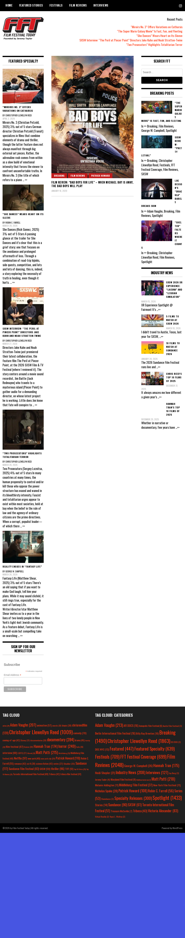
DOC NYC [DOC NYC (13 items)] (102, 749)
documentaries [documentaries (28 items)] (38, 740)
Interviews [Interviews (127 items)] (157, 772)
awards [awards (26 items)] (56, 725)
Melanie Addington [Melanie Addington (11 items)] (106, 785)
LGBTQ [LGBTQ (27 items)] (22, 753)
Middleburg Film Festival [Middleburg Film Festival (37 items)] (136, 784)
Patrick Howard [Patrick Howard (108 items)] (133, 790)
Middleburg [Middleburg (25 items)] (64, 753)
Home (9, 5)
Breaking (59, 175)
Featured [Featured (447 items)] (122, 748)
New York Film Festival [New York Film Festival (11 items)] (167, 785)
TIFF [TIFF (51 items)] (69, 769)
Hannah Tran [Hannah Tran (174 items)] (46, 746)
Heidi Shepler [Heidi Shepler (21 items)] (105, 773)
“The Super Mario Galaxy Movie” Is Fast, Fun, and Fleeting (149, 31)
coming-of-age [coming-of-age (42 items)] (11, 740)
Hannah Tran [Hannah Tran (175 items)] (166, 765)
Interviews (100, 5)
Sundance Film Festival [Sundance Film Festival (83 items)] (24, 769)
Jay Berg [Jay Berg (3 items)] (174, 773)
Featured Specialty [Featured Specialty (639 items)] (154, 748)
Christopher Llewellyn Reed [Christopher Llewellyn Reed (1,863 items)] (139, 740)
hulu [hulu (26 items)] (79, 747)
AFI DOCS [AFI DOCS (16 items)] (131, 725)
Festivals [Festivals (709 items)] (107, 756)
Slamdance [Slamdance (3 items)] (107, 799)
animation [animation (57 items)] (44, 725)
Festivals (56, 5)
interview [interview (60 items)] (10, 753)
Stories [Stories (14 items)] (101, 805)
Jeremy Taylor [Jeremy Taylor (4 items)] (102, 779)
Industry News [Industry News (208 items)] (130, 772)
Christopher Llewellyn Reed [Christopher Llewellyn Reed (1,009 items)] (41, 732)
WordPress (177, 828)
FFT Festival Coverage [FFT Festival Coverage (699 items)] (143, 756)
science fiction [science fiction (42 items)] (44, 763)
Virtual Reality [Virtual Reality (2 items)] (102, 816)
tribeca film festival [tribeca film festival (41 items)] (70, 774)
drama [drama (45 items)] (80, 740)
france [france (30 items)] (28, 746)
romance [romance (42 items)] (20, 763)
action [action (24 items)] (6, 725)
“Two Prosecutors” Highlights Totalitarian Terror (154, 44)
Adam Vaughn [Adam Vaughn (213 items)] (109, 725)
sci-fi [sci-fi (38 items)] (31, 763)
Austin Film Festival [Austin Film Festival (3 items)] (172, 726)
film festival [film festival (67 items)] (14, 747)
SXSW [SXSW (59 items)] (45, 769)
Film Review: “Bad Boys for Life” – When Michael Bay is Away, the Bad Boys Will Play (92, 184)
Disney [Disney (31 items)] (25, 740)
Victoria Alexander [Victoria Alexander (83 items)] (163, 810)
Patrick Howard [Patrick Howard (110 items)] (68, 758)
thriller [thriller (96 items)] (57, 768)
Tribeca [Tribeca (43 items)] (140, 810)
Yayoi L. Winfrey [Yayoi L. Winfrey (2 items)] (117, 816)
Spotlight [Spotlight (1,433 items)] (167, 797)
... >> (25, 179)
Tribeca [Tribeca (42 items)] (54, 774)
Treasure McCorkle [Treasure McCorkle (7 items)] (121, 811)
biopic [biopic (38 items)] (66, 725)
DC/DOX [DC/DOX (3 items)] (176, 742)
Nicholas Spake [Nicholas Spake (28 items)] (106, 791)
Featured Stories (31, 5)
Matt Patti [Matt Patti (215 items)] (47, 752)
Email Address (12, 675)
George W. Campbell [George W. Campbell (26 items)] (138, 765)
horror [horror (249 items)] (67, 746)
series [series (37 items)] (58, 763)
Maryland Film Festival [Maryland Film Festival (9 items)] (123, 779)
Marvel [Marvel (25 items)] (31, 753)
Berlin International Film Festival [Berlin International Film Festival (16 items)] (115, 733)
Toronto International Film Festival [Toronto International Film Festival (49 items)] (30, 774)
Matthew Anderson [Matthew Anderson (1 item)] (143, 779)
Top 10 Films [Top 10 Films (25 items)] (80, 769)
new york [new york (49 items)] (34, 758)
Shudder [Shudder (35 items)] (69, 763)
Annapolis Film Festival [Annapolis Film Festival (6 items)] (150, 726)
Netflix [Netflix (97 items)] (20, 758)
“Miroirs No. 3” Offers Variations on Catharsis (156, 27)
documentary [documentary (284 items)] (60, 739)
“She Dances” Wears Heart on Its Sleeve (159, 35)
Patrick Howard (100, 175)
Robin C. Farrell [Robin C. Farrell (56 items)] (161, 790)
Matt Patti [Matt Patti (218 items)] (163, 779)
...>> (159, 309)
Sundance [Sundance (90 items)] (117, 804)
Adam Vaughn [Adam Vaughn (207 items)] (23, 725)
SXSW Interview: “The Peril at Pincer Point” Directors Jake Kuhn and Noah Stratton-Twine (130, 40)
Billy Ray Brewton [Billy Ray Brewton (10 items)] (147, 733)
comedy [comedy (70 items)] (79, 733)
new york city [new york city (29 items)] (48, 758)
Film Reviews (78, 5)
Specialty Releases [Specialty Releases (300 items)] (133, 798)
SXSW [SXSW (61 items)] (135, 804)
